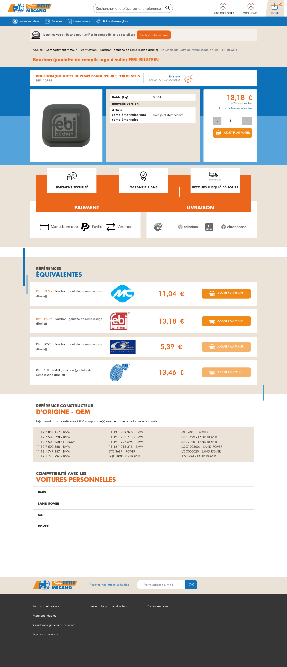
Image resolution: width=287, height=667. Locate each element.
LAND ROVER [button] (48, 504)
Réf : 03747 (44, 291)
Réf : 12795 (44, 319)
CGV (36, 656)
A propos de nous (45, 634)
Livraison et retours (46, 606)
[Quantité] (232, 121)
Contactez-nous (157, 606)
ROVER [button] (43, 526)
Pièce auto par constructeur (109, 606)
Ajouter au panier (236, 132)
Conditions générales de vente (54, 625)
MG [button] (40, 515)
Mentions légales (44, 616)
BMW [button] (42, 492)
